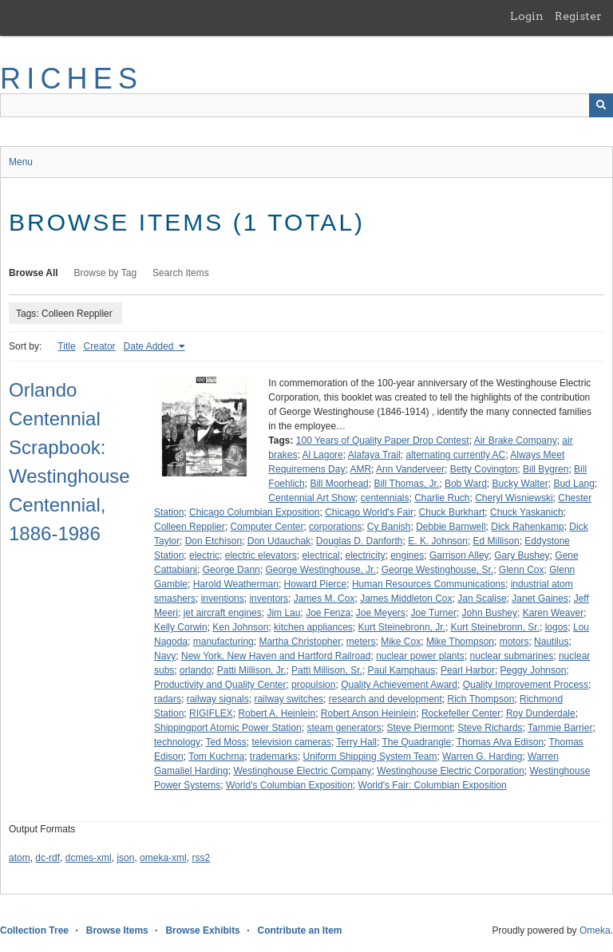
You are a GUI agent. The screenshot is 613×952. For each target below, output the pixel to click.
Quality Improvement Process (525, 684)
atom (19, 857)
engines (407, 555)
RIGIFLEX (211, 713)
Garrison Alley (459, 555)
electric (204, 555)
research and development (385, 699)
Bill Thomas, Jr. (406, 483)
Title (66, 346)
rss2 (201, 857)
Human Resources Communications (428, 584)
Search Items (180, 272)
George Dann (231, 569)
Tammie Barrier (560, 727)
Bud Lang (573, 483)
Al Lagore (322, 454)
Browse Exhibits (202, 930)
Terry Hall (356, 742)
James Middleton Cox (406, 598)
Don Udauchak (278, 541)
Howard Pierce (315, 584)
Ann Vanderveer (410, 469)
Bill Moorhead (339, 483)
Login (527, 16)
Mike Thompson (460, 641)
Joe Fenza (328, 612)
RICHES (71, 78)
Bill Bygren (545, 469)
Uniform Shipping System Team (370, 756)
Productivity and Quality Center (220, 684)
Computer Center (266, 526)
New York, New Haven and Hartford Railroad (275, 656)
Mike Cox (401, 641)
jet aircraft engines (223, 612)
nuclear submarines (512, 656)
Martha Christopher (300, 641)
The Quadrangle (416, 742)
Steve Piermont (420, 727)
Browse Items (117, 930)
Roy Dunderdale (540, 713)
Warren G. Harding (482, 756)
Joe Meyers (380, 612)
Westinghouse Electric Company (302, 770)
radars (167, 699)
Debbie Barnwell (450, 526)
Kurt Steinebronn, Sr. (495, 627)
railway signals (218, 699)
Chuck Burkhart (452, 512)
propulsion (313, 684)
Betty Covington (484, 469)
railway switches (288, 699)
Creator (100, 346)
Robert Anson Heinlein (368, 713)
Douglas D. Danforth (359, 541)
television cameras (291, 742)
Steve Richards (489, 727)
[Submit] (601, 105)
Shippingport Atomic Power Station (228, 727)
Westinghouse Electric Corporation (450, 770)
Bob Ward (466, 483)
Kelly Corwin (181, 627)
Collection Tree (34, 930)
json (125, 857)
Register (578, 16)
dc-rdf (47, 857)
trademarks (274, 756)
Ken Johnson (240, 627)
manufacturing (223, 641)
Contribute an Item (299, 930)
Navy (165, 656)
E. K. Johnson (438, 541)
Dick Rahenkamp (527, 526)
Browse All (33, 272)
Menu (21, 162)
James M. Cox (324, 598)
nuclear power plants (420, 656)
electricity (365, 555)
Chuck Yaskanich (527, 512)
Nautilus (551, 641)
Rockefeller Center (460, 713)
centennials (385, 498)
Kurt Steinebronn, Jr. (401, 627)
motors (514, 641)
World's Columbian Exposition (289, 785)
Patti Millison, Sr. (326, 670)
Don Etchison (213, 541)
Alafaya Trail (374, 454)
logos (556, 627)
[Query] (306, 105)
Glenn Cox (521, 569)
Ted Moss (226, 742)
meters (361, 641)
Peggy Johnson (533, 670)
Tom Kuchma (216, 756)
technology (177, 742)
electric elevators (261, 555)
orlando (196, 670)
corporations (335, 526)
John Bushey (489, 612)
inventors (268, 598)
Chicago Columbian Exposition (254, 512)
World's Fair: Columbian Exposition (432, 785)
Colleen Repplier (189, 526)
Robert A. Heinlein (276, 713)
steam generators (343, 727)
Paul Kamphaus (401, 670)
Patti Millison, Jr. (252, 670)
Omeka (595, 930)
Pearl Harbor (468, 670)
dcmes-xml (88, 857)
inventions (222, 598)
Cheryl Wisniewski (513, 498)
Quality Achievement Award (399, 684)
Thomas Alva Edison (500, 742)
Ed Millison (496, 541)
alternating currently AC (456, 454)
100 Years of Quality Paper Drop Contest (382, 440)
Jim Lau (283, 612)
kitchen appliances (313, 627)
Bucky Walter (520, 483)
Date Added (150, 346)
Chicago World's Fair (369, 512)
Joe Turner (434, 612)
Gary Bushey (521, 555)
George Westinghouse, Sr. (438, 569)
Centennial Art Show (311, 498)
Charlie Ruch (441, 498)
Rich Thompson (481, 699)
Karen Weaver (553, 612)
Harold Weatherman (236, 584)
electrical (320, 555)
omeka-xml (163, 857)
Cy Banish (389, 526)
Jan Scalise (481, 598)
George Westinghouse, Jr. (320, 569)
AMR (360, 469)
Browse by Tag (105, 272)
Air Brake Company (515, 440)
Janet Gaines (540, 598)
